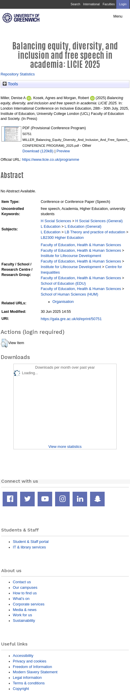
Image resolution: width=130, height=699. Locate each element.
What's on (21, 598)
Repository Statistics (18, 74)
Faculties (109, 4)
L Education (51, 226)
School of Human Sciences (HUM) (69, 294)
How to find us (25, 593)
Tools (10, 84)
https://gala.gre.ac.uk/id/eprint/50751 (71, 319)
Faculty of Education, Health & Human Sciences (81, 245)
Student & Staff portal (31, 541)
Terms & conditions (29, 683)
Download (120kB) (37, 151)
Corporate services (29, 604)
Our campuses (25, 587)
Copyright (21, 688)
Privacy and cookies (29, 661)
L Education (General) (83, 226)
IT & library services (29, 547)
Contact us (22, 582)
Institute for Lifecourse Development (71, 255)
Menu (117, 16)
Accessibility (23, 655)
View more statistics (65, 446)
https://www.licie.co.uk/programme (50, 159)
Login (123, 4)
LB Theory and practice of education (95, 232)
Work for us (22, 615)
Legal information (27, 677)
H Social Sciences (56, 221)
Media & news (24, 609)
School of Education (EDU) (63, 283)
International (91, 4)
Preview (63, 151)
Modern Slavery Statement (35, 672)
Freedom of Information (32, 667)
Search (75, 4)
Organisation (63, 301)
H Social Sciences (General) (99, 221)
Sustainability (24, 620)
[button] (4, 343)
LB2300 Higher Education (62, 237)
